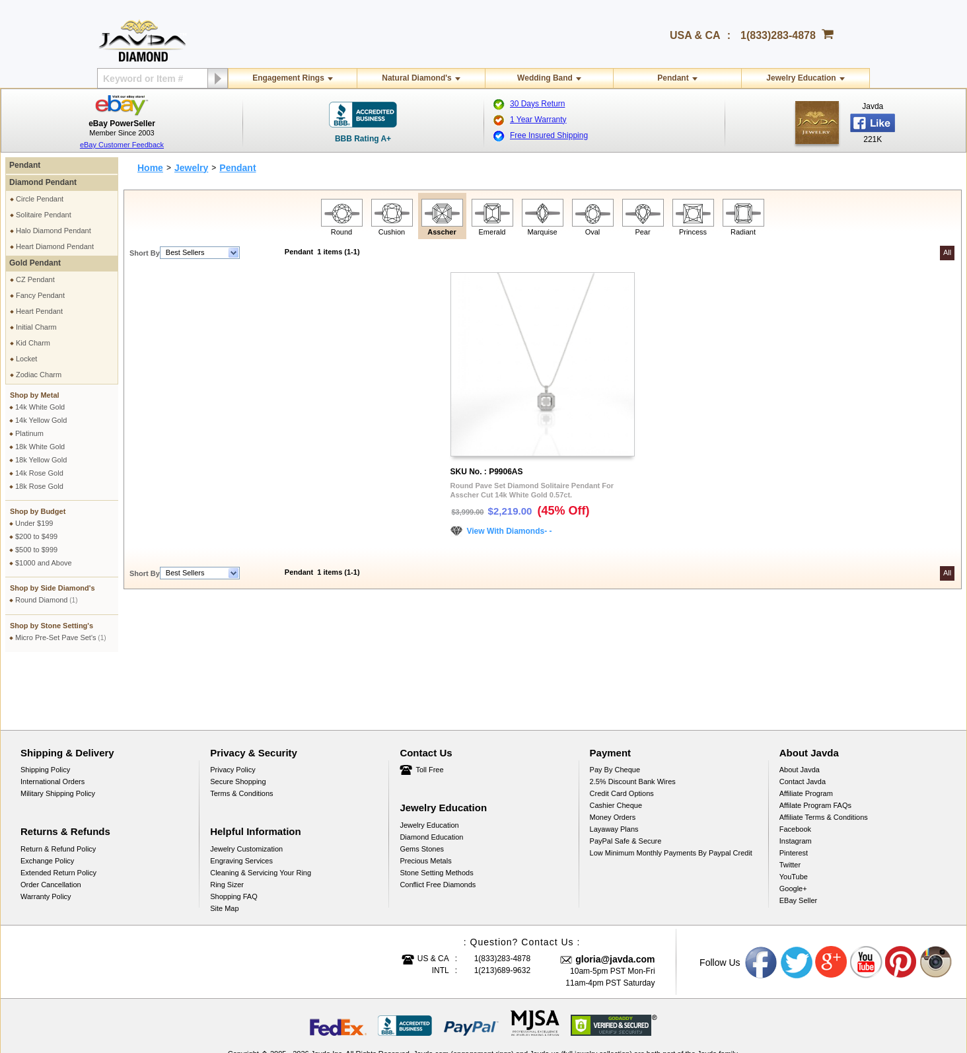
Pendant (672, 78)
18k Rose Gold (39, 486)
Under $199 (34, 523)
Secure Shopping (238, 719)
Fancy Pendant (40, 295)
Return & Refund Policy (58, 786)
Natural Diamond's (417, 78)
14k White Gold (40, 407)
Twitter (790, 802)
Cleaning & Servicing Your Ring (260, 810)
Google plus (831, 899)
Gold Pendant (35, 263)
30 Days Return (537, 103)
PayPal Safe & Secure (626, 778)
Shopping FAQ (234, 834)
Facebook (795, 766)
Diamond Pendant (43, 182)
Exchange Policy (47, 798)
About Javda (799, 707)
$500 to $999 (36, 550)
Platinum (29, 433)
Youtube (866, 899)
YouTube (793, 814)
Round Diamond (46, 600)
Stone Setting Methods (436, 810)
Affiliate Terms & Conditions (823, 754)
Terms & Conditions (241, 731)
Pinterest (793, 790)
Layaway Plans (614, 766)
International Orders (52, 719)
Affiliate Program (806, 731)
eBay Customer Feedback (122, 145)
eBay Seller (798, 838)
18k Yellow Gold (41, 460)
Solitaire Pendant (43, 215)
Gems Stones (422, 786)
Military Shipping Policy (57, 731)
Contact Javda (802, 719)
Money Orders (613, 754)
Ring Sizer (227, 822)
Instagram (795, 778)
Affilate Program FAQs (815, 742)
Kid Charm (33, 343)
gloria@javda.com (615, 896)
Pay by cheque (615, 707)
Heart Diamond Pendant (55, 246)
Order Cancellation (50, 822)
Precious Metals (425, 798)
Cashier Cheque (616, 742)
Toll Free (429, 707)
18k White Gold (40, 447)
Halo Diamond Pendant (53, 231)
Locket (26, 359)
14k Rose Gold (39, 473)
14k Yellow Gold (41, 420)
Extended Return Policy (58, 810)
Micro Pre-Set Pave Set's (60, 637)
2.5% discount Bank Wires (633, 719)
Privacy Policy (232, 707)
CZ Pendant (35, 279)
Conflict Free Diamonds (438, 822)
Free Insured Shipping (549, 135)
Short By (144, 253)
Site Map (224, 846)
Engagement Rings (288, 78)
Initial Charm (36, 327)
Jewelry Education (801, 78)
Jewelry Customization (246, 786)
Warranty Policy (45, 834)
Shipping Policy (45, 707)
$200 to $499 (36, 536)
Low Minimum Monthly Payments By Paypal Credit (671, 790)
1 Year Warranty (538, 119)
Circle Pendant (39, 199)
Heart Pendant (39, 311)
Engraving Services (241, 798)
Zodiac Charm (38, 375)
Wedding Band (545, 78)
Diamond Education (431, 774)
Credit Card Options (622, 731)
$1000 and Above (43, 563)
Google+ (793, 826)
